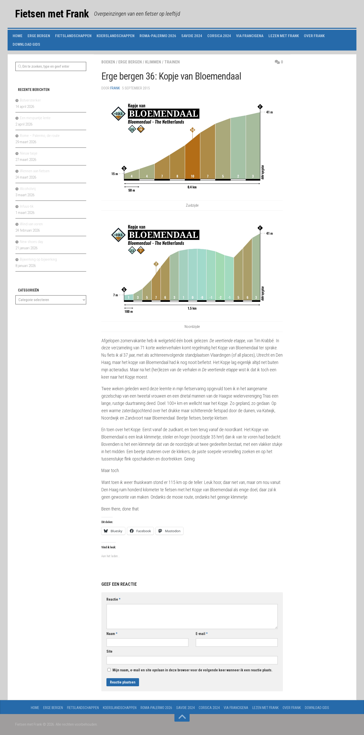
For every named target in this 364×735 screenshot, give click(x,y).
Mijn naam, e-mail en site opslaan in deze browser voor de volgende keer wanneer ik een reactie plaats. (192, 670)
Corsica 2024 (219, 36)
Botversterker (30, 100)
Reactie (113, 599)
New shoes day (31, 241)
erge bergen (130, 62)
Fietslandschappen (73, 36)
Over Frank (314, 36)
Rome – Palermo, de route (40, 135)
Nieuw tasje (28, 153)
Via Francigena (249, 36)
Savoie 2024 (191, 36)
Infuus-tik (27, 206)
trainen (172, 62)
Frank (115, 88)
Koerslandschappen (115, 36)
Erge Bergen (39, 36)
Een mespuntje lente (35, 118)
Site (109, 651)
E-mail (202, 634)
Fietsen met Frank (52, 14)
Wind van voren (31, 224)
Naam (111, 634)
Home (17, 36)
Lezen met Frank (283, 36)
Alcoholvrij (28, 188)
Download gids (26, 44)
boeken (108, 62)
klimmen (153, 62)
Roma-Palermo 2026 (158, 36)
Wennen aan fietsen (35, 171)
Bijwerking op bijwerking (38, 259)
